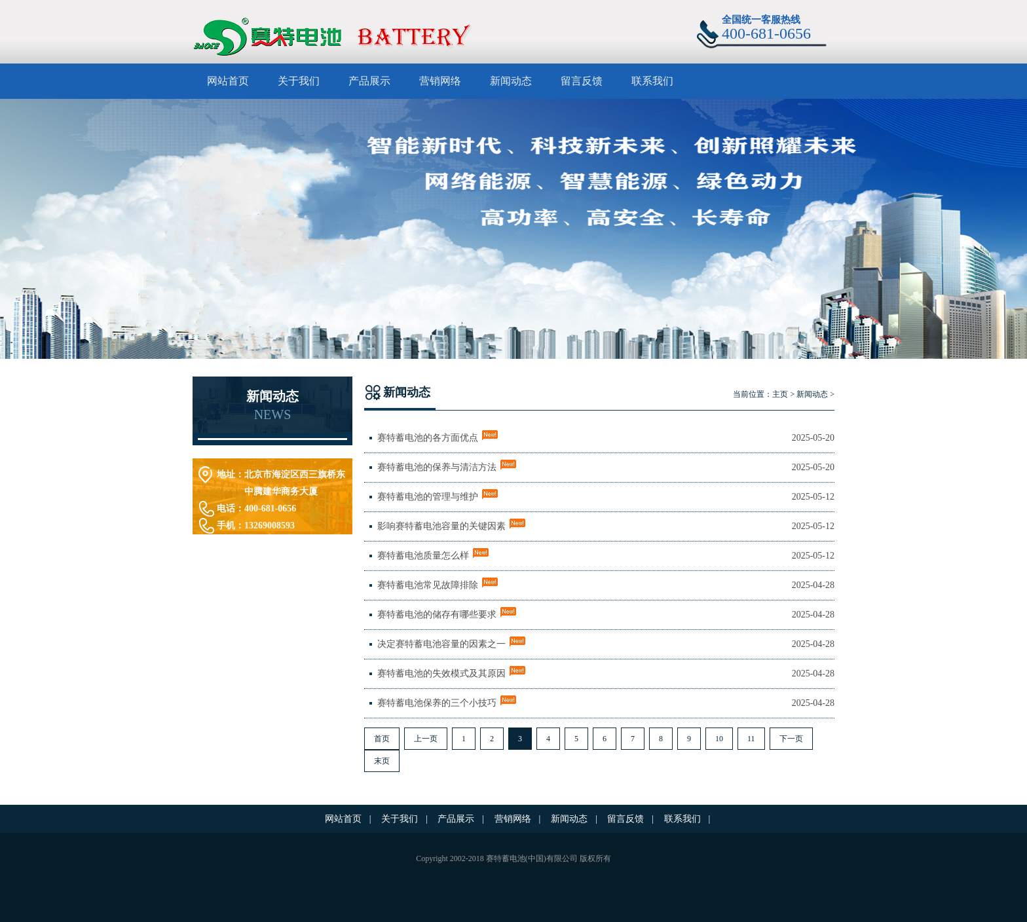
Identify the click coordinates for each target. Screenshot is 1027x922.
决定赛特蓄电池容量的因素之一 (441, 644)
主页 (780, 394)
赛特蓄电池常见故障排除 (427, 585)
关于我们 (299, 80)
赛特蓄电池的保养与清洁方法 (436, 467)
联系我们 (652, 80)
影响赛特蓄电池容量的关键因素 (441, 526)
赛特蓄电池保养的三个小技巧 (436, 703)
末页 (382, 760)
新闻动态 (511, 80)
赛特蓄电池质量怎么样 (423, 556)
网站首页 (228, 80)
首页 (382, 738)
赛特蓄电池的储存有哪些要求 (436, 614)
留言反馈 (582, 80)
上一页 (426, 738)
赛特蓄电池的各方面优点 (427, 438)
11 (751, 738)
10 (719, 738)
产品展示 (369, 80)
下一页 (791, 738)
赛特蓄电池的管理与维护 (427, 497)
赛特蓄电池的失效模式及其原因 (441, 673)
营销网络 (440, 80)
